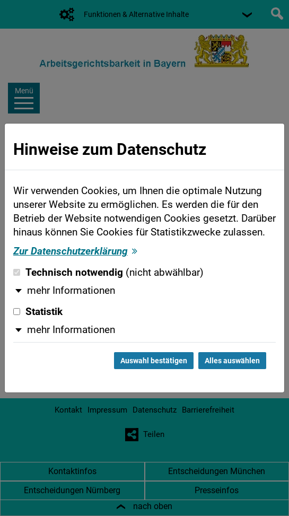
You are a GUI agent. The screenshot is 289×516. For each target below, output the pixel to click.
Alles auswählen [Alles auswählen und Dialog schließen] (232, 360)
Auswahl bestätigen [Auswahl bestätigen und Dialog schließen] (153, 360)
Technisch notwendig (108, 272)
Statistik (38, 312)
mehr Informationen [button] (71, 290)
